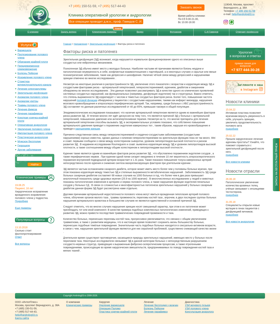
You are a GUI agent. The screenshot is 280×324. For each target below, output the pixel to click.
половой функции (87, 100)
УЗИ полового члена (197, 308)
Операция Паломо (110, 308)
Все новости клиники (238, 161)
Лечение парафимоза (30, 113)
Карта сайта (22, 318)
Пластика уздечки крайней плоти (118, 311)
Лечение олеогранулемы (32, 88)
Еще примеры (23, 208)
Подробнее (21, 201)
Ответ (18, 237)
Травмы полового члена (31, 105)
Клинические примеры (107, 31)
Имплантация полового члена (35, 133)
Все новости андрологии (240, 221)
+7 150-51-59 (82, 6)
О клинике (32, 31)
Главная (67, 44)
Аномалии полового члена (33, 97)
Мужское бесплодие (29, 141)
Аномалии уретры (28, 101)
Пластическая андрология (33, 137)
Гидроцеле (24, 145)
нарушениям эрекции (87, 128)
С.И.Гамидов (211, 31)
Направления (80, 44)
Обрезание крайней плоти (33, 61)
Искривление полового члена (35, 77)
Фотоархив (175, 31)
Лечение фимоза (27, 109)
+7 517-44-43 (112, 6)
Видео (140, 31)
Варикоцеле (24, 50)
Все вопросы (22, 243)
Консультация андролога (199, 311)
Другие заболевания (29, 149)
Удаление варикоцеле (111, 305)
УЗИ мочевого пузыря (197, 305)
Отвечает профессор (247, 31)
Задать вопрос (68, 31)
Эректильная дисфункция (32, 92)
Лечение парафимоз (156, 311)
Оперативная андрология (32, 125)
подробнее (232, 128)
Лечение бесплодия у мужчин (161, 305)
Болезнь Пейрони (28, 73)
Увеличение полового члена (34, 129)
